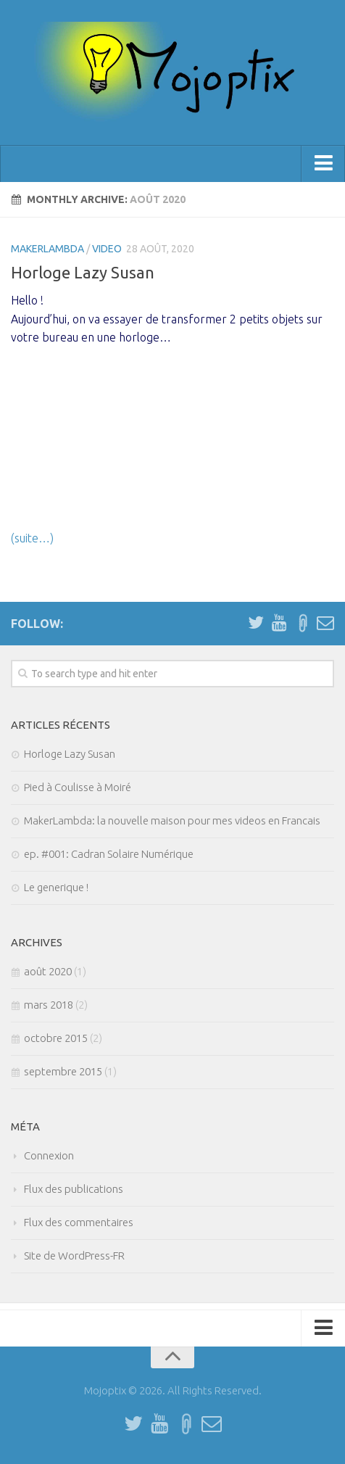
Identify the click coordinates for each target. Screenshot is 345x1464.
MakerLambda (47, 249)
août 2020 (48, 971)
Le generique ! (56, 887)
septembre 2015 (63, 1071)
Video (107, 249)
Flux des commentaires (78, 1222)
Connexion (49, 1155)
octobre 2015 (56, 1038)
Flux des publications (73, 1189)
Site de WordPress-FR (74, 1255)
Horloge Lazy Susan (82, 272)
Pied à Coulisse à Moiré (77, 787)
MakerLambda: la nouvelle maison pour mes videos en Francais (172, 820)
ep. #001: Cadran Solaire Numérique (109, 854)
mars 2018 (48, 1004)
